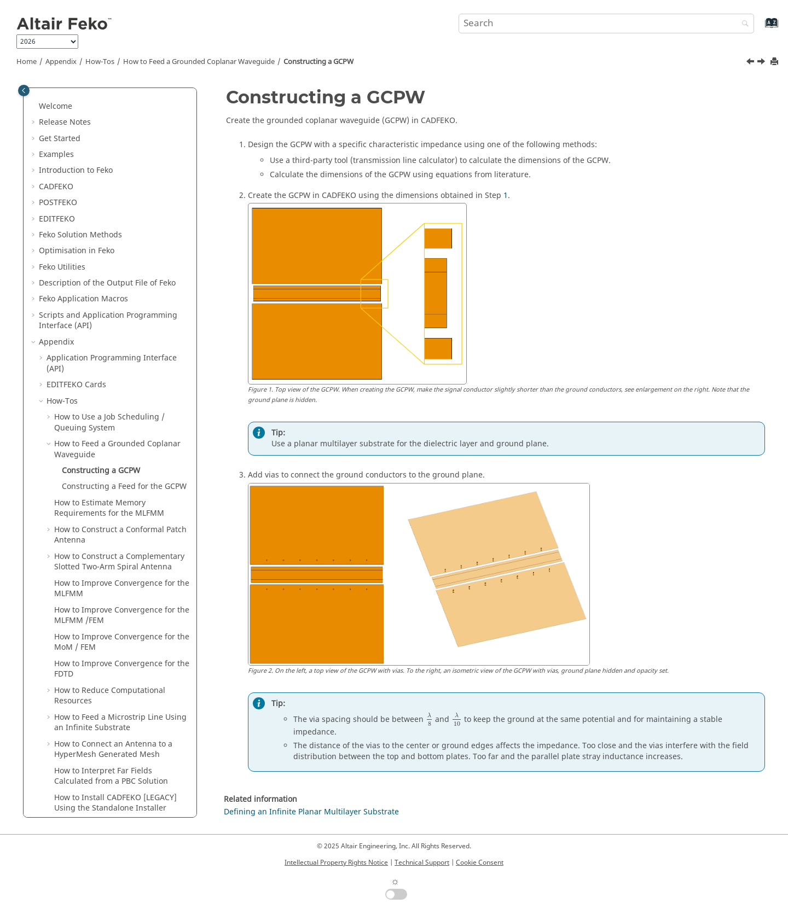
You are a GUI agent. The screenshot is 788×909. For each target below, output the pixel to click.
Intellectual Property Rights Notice (336, 862)
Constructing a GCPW (318, 62)
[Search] (742, 24)
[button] (34, 111)
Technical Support (422, 862)
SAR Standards (74, 705)
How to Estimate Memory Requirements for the (109, 277)
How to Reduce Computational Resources (109, 464)
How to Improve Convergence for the (121, 357)
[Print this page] (775, 62)
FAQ (54, 657)
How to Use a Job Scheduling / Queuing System (109, 191)
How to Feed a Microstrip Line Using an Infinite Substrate (120, 491)
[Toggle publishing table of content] (24, 90)
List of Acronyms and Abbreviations (111, 785)
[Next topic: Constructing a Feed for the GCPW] (762, 62)
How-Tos (99, 62)
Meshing (63, 689)
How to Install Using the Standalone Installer (115, 572)
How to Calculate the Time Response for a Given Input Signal (121, 636)
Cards (76, 153)
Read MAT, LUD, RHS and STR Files (110, 737)
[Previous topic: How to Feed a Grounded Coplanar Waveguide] (751, 62)
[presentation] (429, 720)
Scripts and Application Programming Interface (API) (108, 89)
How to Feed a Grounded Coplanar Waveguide (199, 62)
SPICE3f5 (63, 770)
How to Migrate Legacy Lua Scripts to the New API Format (122, 603)
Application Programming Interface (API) (112, 132)
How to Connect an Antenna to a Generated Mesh (113, 518)
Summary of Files (78, 802)
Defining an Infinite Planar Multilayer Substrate (311, 812)
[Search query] (606, 23)
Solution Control (76, 721)
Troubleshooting (77, 673)
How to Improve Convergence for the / (121, 384)
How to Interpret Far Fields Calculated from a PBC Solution (111, 545)
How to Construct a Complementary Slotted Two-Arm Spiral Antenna (119, 330)
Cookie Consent (479, 862)
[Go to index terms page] (760, 28)
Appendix (61, 62)
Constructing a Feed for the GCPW (124, 255)
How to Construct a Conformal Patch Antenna (120, 304)
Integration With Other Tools (99, 753)
